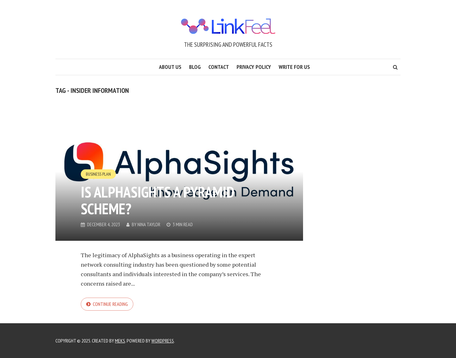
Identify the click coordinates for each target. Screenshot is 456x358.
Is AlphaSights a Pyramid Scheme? (157, 200)
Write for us (294, 66)
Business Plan (98, 174)
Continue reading (110, 304)
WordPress (162, 340)
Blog (195, 66)
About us (170, 66)
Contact (218, 66)
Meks (120, 340)
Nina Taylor (148, 224)
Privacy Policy (254, 66)
